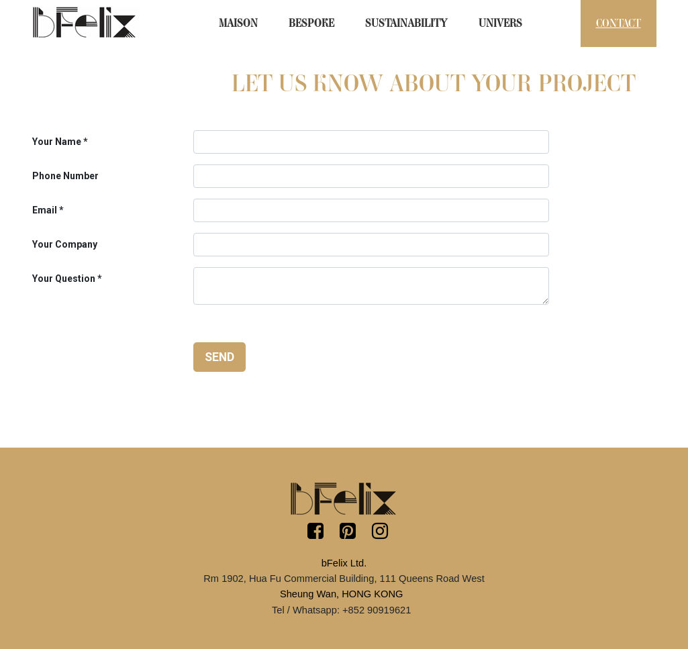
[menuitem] (238, 23)
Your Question (63, 278)
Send (219, 357)
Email (44, 210)
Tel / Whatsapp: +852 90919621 (341, 610)
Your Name (56, 141)
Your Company (64, 244)
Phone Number (65, 175)
